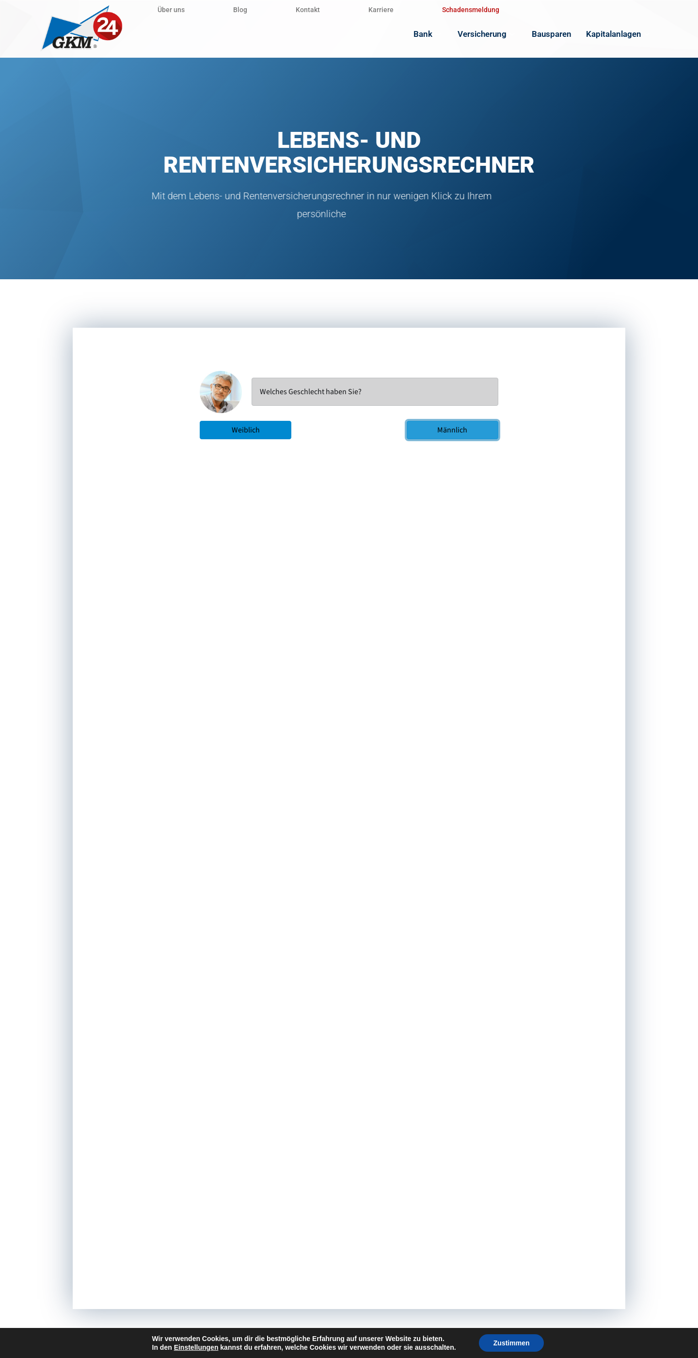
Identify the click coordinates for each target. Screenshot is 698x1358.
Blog (240, 10)
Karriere (381, 10)
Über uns (171, 10)
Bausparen (551, 34)
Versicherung (487, 34)
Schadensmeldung (470, 10)
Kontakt (308, 10)
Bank (428, 34)
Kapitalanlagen (619, 34)
